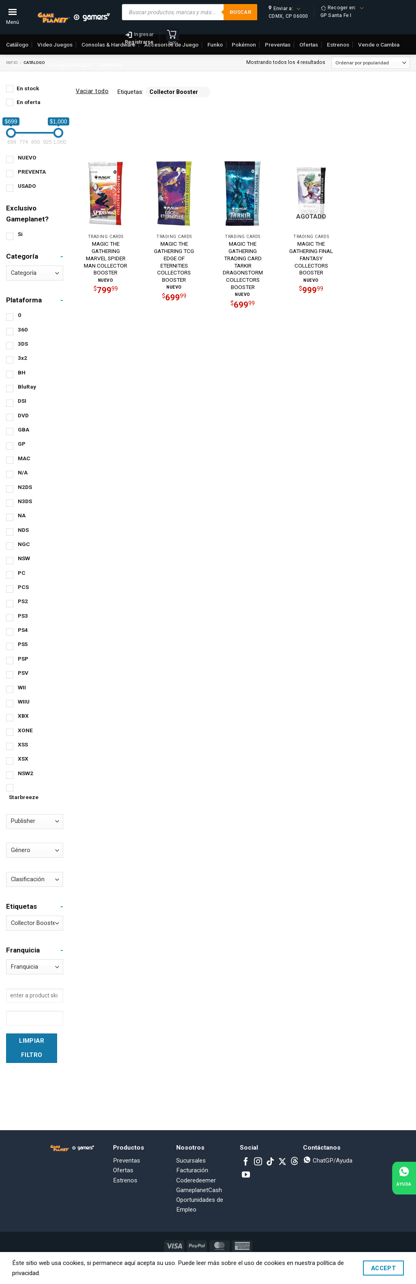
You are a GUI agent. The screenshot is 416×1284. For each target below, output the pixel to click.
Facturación (192, 1170)
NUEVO (27, 157)
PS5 (23, 644)
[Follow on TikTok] (270, 1162)
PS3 (23, 615)
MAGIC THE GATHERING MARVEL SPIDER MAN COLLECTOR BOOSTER (105, 258)
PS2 (23, 601)
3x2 (22, 358)
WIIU (24, 701)
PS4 (23, 630)
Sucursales (25, 65)
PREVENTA (32, 171)
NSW (24, 558)
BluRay (27, 386)
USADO (27, 186)
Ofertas (123, 1170)
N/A (23, 472)
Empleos (111, 65)
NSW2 (25, 773)
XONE (25, 730)
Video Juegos (55, 44)
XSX (23, 758)
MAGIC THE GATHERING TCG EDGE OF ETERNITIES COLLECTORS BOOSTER (174, 261)
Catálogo (17, 44)
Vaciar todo (92, 91)
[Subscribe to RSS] (294, 1162)
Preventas (126, 1160)
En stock (28, 88)
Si (20, 234)
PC (22, 573)
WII (22, 687)
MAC (24, 458)
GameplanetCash (69, 65)
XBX (23, 715)
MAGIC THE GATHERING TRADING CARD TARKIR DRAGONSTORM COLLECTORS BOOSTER (243, 265)
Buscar (240, 12)
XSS (23, 744)
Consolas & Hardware (108, 44)
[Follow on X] (282, 1162)
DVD (23, 415)
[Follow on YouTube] (246, 1175)
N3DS (25, 501)
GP (22, 443)
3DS (23, 343)
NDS (23, 530)
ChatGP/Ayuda (327, 1160)
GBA (23, 429)
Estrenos (125, 1180)
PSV (23, 673)
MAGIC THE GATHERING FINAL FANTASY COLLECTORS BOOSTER (311, 258)
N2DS (25, 487)
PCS (23, 587)
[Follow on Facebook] (246, 1162)
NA (22, 515)
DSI (22, 401)
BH (22, 372)
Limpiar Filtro (31, 1048)
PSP (23, 658)
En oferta (29, 102)
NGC (24, 544)
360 (23, 329)
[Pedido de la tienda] (370, 63)
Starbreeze (23, 797)
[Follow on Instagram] (258, 1162)
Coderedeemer (196, 1180)
